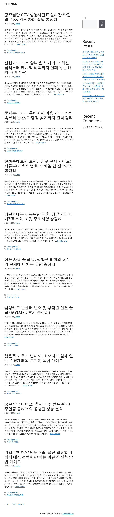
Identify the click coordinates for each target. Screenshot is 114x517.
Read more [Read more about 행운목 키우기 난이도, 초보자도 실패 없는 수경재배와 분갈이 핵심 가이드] (27, 385)
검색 (84, 18)
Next (21, 504)
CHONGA (10, 4)
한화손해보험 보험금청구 (16, 204)
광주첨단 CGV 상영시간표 (16, 52)
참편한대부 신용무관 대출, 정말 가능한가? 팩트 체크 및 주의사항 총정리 (38, 216)
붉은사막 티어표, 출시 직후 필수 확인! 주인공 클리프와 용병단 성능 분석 (37, 406)
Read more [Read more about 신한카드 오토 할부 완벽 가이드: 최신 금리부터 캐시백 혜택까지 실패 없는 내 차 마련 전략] (59, 94)
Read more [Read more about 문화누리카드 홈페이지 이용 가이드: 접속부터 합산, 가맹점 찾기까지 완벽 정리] (41, 142)
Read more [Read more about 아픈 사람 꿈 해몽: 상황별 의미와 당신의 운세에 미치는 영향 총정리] (20, 289)
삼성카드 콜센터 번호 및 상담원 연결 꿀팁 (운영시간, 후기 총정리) (38, 310)
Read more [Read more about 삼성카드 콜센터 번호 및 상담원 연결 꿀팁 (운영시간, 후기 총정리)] (9, 337)
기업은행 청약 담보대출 (15, 495)
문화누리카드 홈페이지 (15, 151)
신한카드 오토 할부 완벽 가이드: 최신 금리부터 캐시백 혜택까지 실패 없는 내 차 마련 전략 (38, 67)
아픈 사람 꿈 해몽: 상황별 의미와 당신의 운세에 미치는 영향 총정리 (37, 262)
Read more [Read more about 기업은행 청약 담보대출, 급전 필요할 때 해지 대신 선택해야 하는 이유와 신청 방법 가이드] (20, 486)
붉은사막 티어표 (12, 442)
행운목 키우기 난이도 (14, 394)
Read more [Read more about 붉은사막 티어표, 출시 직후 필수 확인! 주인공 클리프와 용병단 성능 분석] (55, 433)
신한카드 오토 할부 (13, 103)
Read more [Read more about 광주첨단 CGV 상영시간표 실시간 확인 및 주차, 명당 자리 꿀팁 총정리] (22, 44)
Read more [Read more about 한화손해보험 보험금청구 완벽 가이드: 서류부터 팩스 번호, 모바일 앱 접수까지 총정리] (11, 195)
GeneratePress (68, 513)
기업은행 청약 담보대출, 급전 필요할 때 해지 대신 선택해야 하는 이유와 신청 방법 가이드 (38, 457)
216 (15, 504)
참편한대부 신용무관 (14, 249)
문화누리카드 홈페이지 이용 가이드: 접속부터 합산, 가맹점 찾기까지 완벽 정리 (38, 115)
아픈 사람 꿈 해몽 (13, 297)
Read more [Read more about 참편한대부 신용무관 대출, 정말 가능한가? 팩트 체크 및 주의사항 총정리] (62, 241)
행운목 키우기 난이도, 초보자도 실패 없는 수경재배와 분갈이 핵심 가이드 (38, 358)
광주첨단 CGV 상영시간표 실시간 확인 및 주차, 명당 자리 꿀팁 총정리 (37, 17)
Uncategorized (12, 50)
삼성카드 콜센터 (12, 345)
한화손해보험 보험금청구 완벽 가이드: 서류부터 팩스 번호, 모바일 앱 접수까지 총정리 (38, 165)
